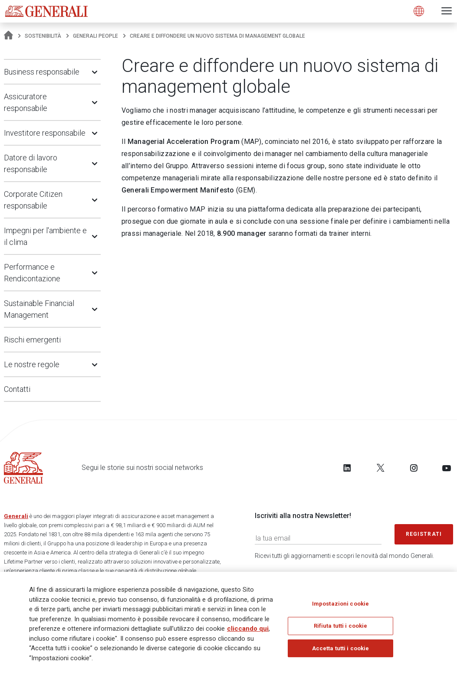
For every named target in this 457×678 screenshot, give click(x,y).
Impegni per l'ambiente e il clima (45, 236)
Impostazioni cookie (340, 603)
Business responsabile (41, 71)
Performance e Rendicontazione (32, 272)
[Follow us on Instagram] (413, 467)
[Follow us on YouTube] (446, 467)
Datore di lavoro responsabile (30, 163)
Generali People (95, 36)
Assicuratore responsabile (25, 102)
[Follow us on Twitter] (380, 467)
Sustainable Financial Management (39, 309)
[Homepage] (8, 35)
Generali (16, 516)
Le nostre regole (31, 364)
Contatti (17, 389)
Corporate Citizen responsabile (33, 199)
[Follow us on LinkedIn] (347, 467)
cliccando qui (248, 629)
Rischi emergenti (32, 339)
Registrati (424, 534)
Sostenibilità (43, 36)
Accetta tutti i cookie (340, 648)
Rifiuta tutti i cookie (341, 626)
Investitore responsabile (44, 132)
